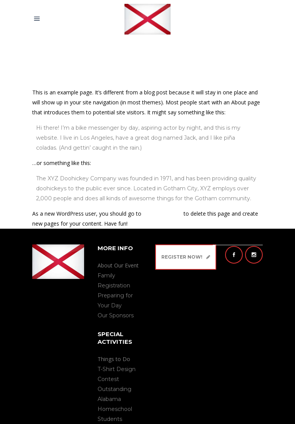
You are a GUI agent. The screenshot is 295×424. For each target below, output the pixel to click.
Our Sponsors (116, 315)
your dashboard (162, 213)
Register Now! (185, 257)
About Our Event (118, 265)
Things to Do (114, 359)
